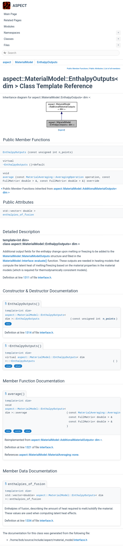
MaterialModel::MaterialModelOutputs (26, 256)
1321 (28, 447)
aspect (7, 62)
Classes (62, 39)
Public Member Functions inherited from (60, 190)
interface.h (44, 277)
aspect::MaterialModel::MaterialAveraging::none (48, 454)
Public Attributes (96, 68)
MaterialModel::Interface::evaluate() (25, 260)
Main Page (10, 14)
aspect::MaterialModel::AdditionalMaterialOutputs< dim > (66, 440)
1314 (28, 332)
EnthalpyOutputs (47, 62)
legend (61, 130)
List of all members (112, 68)
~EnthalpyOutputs (15, 164)
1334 (28, 520)
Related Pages (12, 20)
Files (62, 45)
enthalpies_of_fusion (18, 214)
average (8, 177)
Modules (9, 26)
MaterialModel (24, 62)
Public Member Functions (77, 68)
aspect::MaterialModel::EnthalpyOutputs (34, 315)
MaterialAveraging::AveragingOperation (55, 177)
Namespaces (62, 32)
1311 (26, 277)
